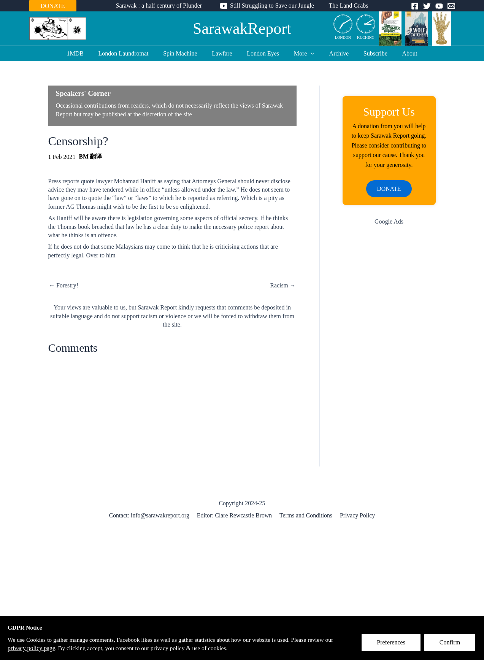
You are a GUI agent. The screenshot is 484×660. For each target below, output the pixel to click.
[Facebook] (415, 6)
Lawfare (224, 53)
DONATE (53, 6)
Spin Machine (185, 53)
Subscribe (368, 53)
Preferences (392, 643)
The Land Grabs (346, 5)
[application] (308, 53)
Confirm (451, 643)
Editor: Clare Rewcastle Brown (235, 516)
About (399, 53)
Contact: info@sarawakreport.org (150, 516)
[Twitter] (427, 6)
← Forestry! (64, 285)
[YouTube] (439, 6)
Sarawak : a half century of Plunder (161, 5)
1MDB (85, 53)
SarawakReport (242, 28)
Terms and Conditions (306, 516)
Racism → (283, 285)
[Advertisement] (389, 353)
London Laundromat (131, 53)
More (301, 53)
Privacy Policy (357, 516)
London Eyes (263, 53)
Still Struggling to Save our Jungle (272, 5)
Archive (334, 53)
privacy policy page (32, 648)
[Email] (451, 6)
